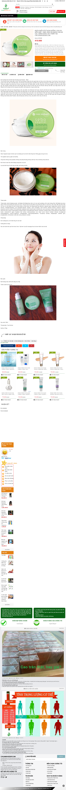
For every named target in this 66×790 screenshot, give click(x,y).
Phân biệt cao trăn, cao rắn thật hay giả (10, 680)
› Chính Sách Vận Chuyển (52, 781)
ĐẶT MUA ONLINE (50, 58)
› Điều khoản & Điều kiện (30, 769)
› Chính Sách (28, 771)
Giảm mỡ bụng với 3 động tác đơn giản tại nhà (12, 744)
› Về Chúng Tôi (28, 765)
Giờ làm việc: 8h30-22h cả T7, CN (8, 1)
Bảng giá (13, 74)
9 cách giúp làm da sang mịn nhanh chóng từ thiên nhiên (14, 752)
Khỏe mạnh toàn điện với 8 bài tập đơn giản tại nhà (12, 749)
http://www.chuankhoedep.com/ (44, 788)
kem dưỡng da (19, 341)
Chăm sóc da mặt (8, 341)
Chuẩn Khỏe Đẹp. (25, 788)
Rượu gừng (32, 7)
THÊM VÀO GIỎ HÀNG (50, 64)
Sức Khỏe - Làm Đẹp (8, 26)
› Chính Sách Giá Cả (51, 779)
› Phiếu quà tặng (50, 767)
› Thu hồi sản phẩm (51, 765)
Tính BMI (4, 739)
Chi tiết (4, 74)
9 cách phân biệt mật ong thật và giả (10, 685)
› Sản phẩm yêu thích (29, 779)
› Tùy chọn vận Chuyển (51, 769)
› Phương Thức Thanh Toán (52, 777)
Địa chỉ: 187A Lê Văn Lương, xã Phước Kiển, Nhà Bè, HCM (29, 1)
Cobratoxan (22, 7)
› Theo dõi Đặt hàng (29, 783)
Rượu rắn (22, 8)
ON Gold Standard (38, 7)
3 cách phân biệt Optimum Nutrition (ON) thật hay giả (13, 682)
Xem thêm (7, 549)
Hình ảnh (21, 74)
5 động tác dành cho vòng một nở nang (10, 742)
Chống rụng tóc (28, 8)
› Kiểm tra (27, 781)
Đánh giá (29, 74)
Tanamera (27, 7)
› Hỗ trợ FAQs (49, 771)
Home (2, 26)
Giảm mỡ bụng (45, 7)
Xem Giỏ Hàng (41, 70)
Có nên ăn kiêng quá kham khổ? (9, 747)
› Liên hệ (27, 767)
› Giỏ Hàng (27, 777)
